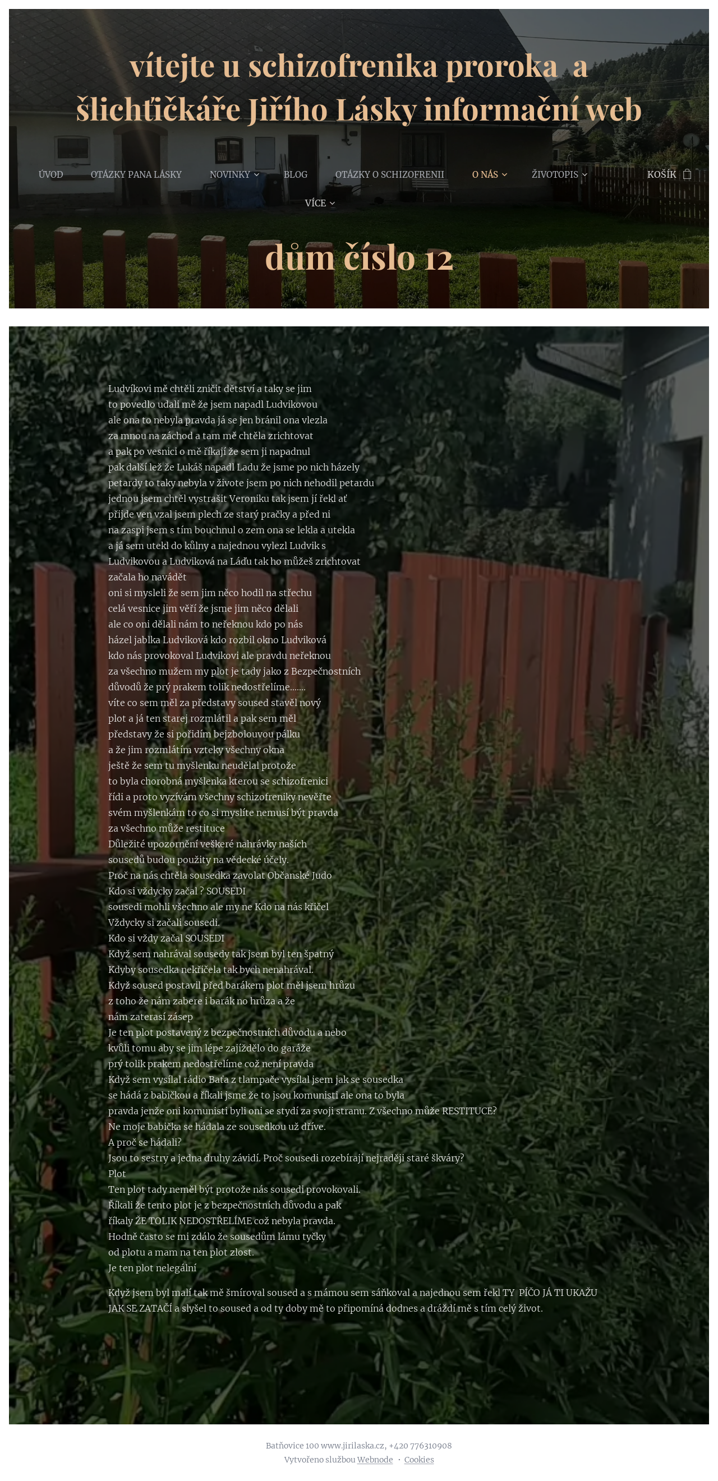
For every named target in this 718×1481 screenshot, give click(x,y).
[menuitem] (61, 174)
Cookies (419, 1460)
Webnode (375, 1460)
